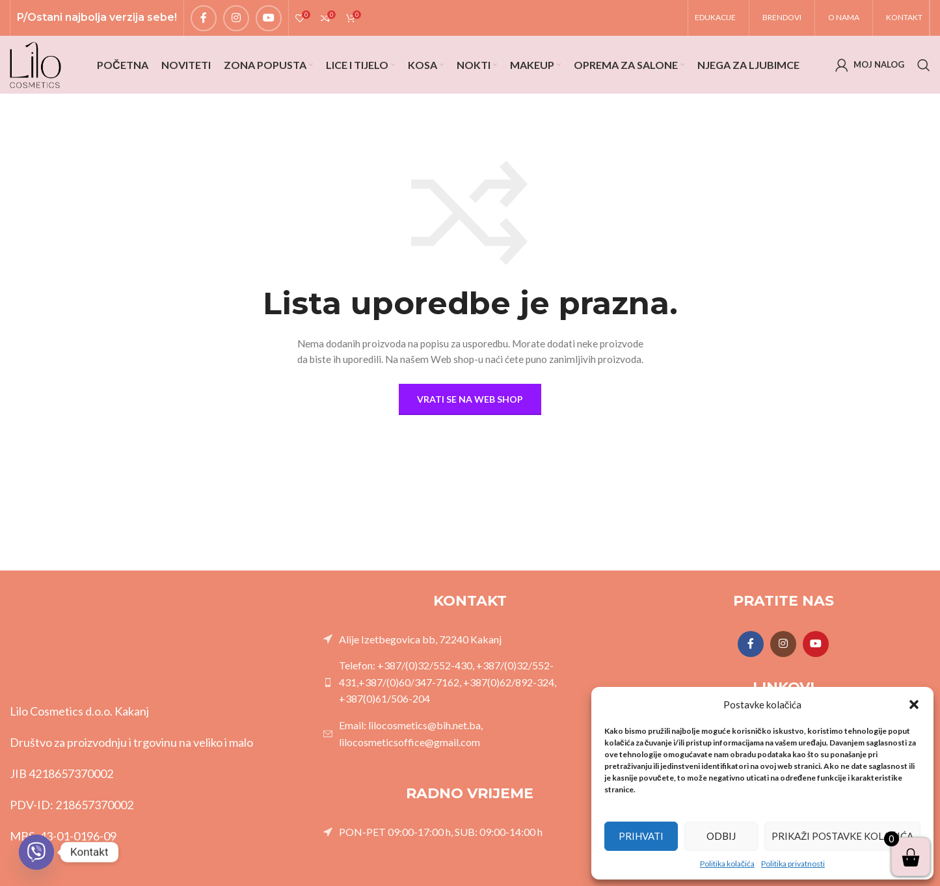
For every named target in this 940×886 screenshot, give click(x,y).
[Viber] (36, 852)
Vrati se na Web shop (470, 410)
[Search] (924, 73)
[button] (913, 704)
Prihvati (641, 836)
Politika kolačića (727, 863)
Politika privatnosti (793, 863)
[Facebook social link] (204, 20)
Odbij (721, 836)
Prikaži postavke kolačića (842, 836)
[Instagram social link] (236, 20)
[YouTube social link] (269, 20)
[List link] (470, 651)
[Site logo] (39, 71)
